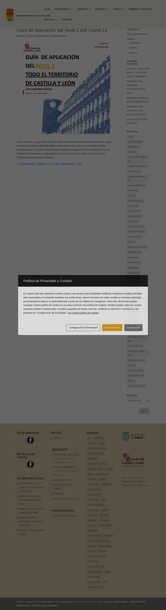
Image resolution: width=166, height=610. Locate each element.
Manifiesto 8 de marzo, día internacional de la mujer (30, 500)
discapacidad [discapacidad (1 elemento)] (135, 216)
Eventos (133, 52)
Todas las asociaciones (65, 515)
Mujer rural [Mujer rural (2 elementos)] (134, 293)
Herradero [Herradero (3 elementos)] (134, 273)
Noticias (131, 39)
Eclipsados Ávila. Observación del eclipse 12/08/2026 (136, 110)
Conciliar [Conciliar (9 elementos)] (133, 206)
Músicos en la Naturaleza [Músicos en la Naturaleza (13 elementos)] (134, 309)
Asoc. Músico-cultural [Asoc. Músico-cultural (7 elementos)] (137, 159)
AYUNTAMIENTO (62, 9)
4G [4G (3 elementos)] (130, 136)
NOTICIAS (49, 19)
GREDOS (117, 9)
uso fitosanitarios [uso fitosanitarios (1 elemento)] (136, 386)
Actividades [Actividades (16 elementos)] (135, 142)
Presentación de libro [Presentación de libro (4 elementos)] (137, 339)
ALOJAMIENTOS (62, 480)
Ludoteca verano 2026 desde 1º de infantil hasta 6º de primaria (138, 72)
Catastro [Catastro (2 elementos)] (133, 190)
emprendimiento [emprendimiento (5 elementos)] (136, 232)
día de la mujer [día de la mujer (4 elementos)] (136, 226)
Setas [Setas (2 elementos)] (132, 365)
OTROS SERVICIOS (64, 467)
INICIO (47, 9)
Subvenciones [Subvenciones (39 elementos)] (136, 375)
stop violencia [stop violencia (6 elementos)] (135, 370)
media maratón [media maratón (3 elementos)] (136, 288)
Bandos (63, 36)
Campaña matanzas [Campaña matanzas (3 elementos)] (136, 178)
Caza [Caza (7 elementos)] (131, 196)
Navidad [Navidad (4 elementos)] (133, 316)
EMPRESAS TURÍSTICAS (140, 9)
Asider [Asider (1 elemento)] (132, 152)
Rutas (57, 437)
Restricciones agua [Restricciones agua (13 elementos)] (136, 353)
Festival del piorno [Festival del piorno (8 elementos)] (137, 247)
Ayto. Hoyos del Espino (32, 36)
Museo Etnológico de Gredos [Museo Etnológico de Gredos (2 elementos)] (137, 300)
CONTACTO (66, 19)
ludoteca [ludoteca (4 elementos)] (133, 283)
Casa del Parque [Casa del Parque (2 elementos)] (136, 185)
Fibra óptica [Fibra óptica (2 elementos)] (134, 252)
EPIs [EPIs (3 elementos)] (131, 242)
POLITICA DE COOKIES (45, 605)
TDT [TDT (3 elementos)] (131, 381)
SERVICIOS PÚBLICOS (66, 454)
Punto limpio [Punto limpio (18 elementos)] (135, 346)
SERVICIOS (100, 9)
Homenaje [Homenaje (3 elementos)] (134, 278)
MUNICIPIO (82, 9)
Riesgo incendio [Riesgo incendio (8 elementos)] (136, 360)
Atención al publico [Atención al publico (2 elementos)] (137, 166)
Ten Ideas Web (44, 601)
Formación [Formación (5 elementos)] (134, 262)
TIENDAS (59, 493)
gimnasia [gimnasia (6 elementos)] (133, 268)
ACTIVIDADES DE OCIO (66, 498)
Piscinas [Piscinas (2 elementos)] (133, 327)
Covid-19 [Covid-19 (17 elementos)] (134, 211)
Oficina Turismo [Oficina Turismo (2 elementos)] (136, 322)
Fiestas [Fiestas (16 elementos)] (133, 257)
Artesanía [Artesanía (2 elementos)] (133, 147)
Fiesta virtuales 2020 (137, 34)
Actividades (135, 43)
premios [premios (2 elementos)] (133, 332)
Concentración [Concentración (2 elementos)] (135, 201)
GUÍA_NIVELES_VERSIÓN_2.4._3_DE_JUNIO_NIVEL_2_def (50, 164)
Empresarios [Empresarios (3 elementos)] (135, 237)
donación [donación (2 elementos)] (133, 221)
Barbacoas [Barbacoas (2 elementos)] (134, 171)
